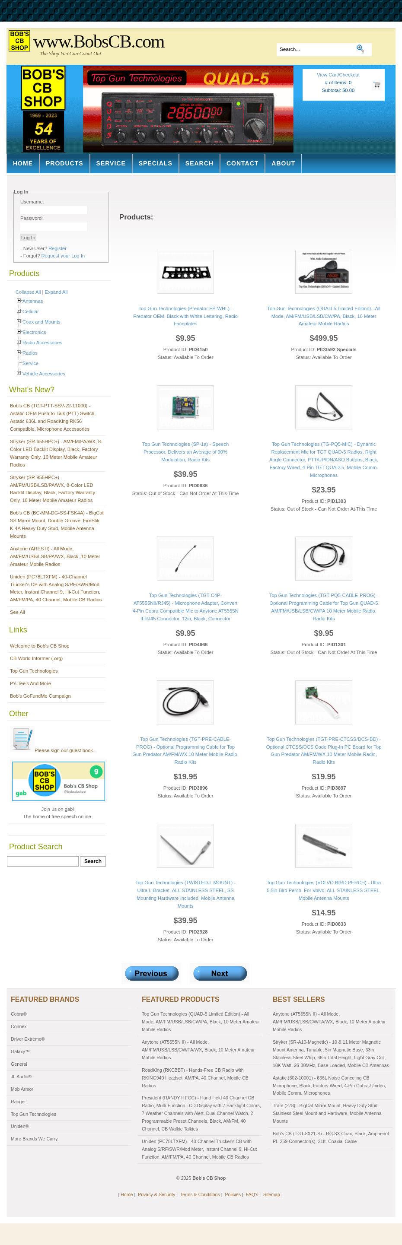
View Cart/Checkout (338, 74)
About (283, 163)
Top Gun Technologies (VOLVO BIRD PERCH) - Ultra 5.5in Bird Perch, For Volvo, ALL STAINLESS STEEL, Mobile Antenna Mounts (324, 890)
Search (199, 163)
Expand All (56, 292)
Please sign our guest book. (52, 750)
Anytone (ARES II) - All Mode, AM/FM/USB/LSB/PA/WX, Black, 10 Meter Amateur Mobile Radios (55, 556)
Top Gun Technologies (34, 670)
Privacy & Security (156, 1194)
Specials (155, 163)
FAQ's (252, 1194)
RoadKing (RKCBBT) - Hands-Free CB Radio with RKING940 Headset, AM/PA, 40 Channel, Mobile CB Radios (195, 1077)
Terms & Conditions (200, 1194)
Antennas (32, 301)
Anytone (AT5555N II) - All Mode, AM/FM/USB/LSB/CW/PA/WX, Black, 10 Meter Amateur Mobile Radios (198, 1049)
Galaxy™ (20, 1051)
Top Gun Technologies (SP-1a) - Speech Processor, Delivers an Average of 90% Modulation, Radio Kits (185, 451)
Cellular (30, 311)
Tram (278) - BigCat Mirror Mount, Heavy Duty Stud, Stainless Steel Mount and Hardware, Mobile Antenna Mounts (327, 1113)
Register (57, 248)
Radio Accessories (42, 342)
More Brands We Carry (34, 1138)
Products (64, 163)
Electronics (34, 332)
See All (17, 612)
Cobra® (19, 1013)
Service (111, 163)
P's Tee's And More (30, 683)
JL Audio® (21, 1076)
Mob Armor (22, 1089)
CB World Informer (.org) (36, 658)
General (19, 1064)
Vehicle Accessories (43, 373)
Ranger (18, 1101)
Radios (30, 353)
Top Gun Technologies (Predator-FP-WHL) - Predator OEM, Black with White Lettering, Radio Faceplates (185, 316)
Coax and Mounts (41, 321)
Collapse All (28, 292)
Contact (242, 163)
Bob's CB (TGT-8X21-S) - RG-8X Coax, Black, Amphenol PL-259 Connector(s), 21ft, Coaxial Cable (331, 1137)
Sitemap (271, 1194)
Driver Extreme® (28, 1039)
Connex (19, 1026)
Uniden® (20, 1126)
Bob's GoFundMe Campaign (40, 696)
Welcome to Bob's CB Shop (40, 645)
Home (23, 163)
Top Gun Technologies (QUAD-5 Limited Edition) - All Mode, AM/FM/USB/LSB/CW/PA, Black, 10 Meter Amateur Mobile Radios (323, 316)
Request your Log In (63, 255)
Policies (233, 1194)
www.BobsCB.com (98, 41)
